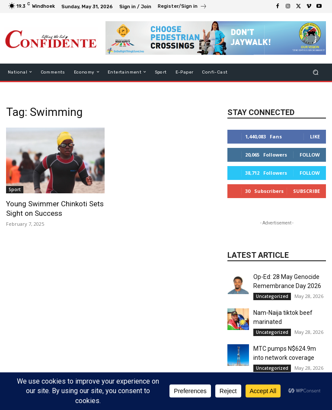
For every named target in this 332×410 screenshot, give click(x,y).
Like (315, 136)
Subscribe (306, 191)
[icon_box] (182, 7)
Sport (15, 189)
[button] (315, 72)
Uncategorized (272, 296)
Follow (310, 154)
